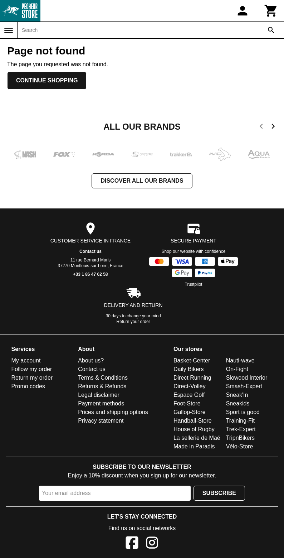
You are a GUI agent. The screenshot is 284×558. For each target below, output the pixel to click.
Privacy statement (100, 421)
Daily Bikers (188, 369)
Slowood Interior (247, 378)
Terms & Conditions (103, 378)
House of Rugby (194, 429)
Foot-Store (187, 403)
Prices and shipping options (113, 412)
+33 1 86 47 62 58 (90, 274)
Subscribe (219, 493)
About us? (91, 360)
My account (26, 360)
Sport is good (243, 412)
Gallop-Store (189, 412)
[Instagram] (152, 543)
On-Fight (237, 369)
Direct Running (192, 378)
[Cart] (271, 11)
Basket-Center (191, 360)
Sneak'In (237, 395)
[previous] (261, 127)
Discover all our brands (142, 181)
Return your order (133, 321)
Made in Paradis (194, 446)
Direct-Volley (189, 386)
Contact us (90, 251)
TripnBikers (240, 438)
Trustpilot (193, 284)
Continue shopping (47, 80)
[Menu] (8, 30)
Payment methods (101, 403)
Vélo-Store (239, 446)
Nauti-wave (240, 360)
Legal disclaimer (98, 395)
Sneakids (238, 403)
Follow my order (31, 369)
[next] (273, 127)
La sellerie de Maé (196, 438)
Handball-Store (192, 421)
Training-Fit (240, 421)
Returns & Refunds (102, 386)
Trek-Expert (241, 429)
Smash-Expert (244, 386)
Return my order (32, 378)
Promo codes (28, 386)
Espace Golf (189, 395)
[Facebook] (132, 543)
